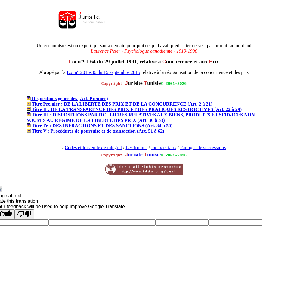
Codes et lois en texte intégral (93, 147)
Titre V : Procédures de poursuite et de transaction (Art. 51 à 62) (95, 131)
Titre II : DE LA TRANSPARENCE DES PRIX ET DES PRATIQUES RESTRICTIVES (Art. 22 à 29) (134, 109)
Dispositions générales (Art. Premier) (67, 98)
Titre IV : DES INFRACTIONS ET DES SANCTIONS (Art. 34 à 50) (100, 125)
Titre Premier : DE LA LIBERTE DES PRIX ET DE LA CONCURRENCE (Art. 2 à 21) (119, 103)
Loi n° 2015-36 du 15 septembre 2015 (103, 72)
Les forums (136, 147)
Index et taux (163, 147)
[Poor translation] (24, 214)
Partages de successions (203, 147)
